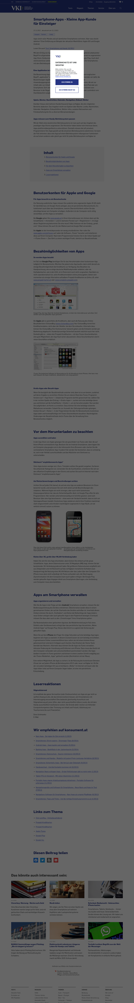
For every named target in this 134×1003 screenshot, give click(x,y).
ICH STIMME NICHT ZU (67, 90)
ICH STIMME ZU (67, 82)
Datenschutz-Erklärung (63, 76)
